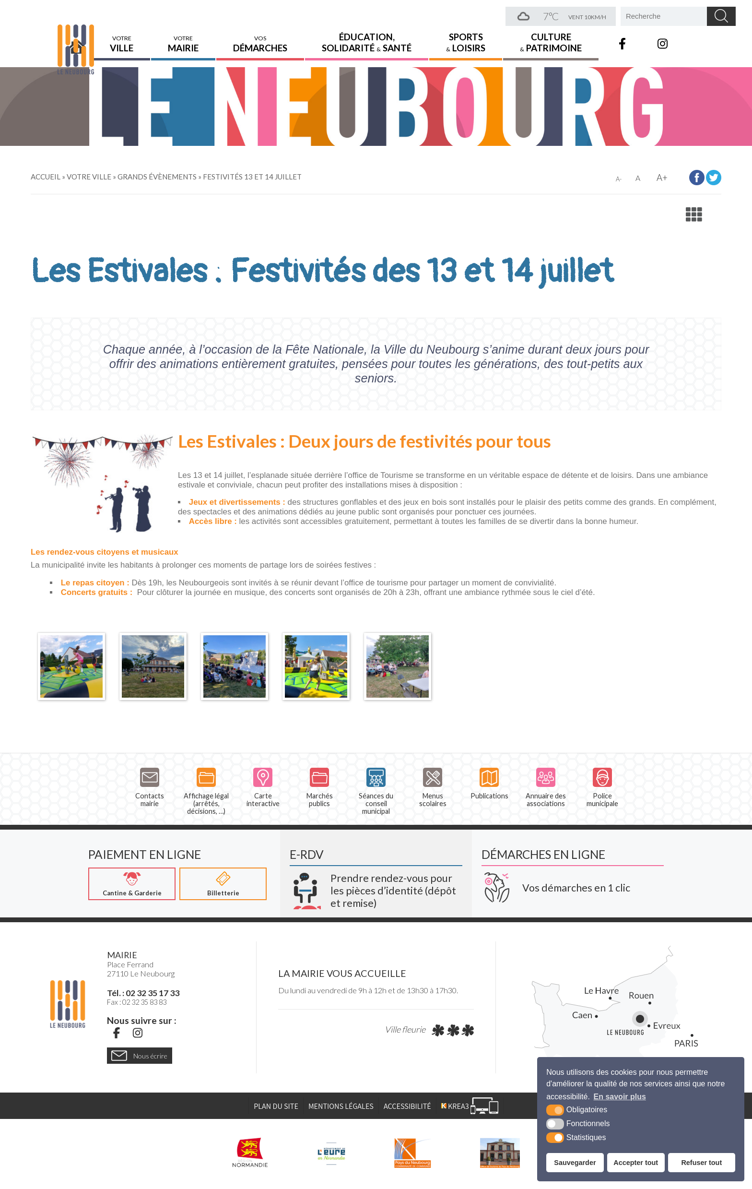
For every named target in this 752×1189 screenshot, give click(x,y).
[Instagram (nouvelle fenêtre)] (137, 1033)
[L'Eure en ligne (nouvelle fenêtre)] (331, 1153)
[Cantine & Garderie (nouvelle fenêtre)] (132, 884)
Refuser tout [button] (701, 1162)
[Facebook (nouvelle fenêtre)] (116, 1033)
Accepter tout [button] (635, 1162)
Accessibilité (407, 1106)
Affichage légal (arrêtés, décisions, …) (206, 792)
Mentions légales (341, 1106)
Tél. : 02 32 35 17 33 (143, 993)
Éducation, (366, 36)
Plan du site (276, 1106)
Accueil (77, 37)
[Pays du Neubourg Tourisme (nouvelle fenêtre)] (500, 1153)
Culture (551, 36)
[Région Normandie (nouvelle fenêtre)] (250, 1153)
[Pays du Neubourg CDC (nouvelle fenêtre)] (412, 1153)
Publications (489, 784)
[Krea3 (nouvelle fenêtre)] (376, 887)
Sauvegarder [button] (575, 1162)
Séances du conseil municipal (376, 792)
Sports (465, 36)
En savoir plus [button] (620, 1097)
